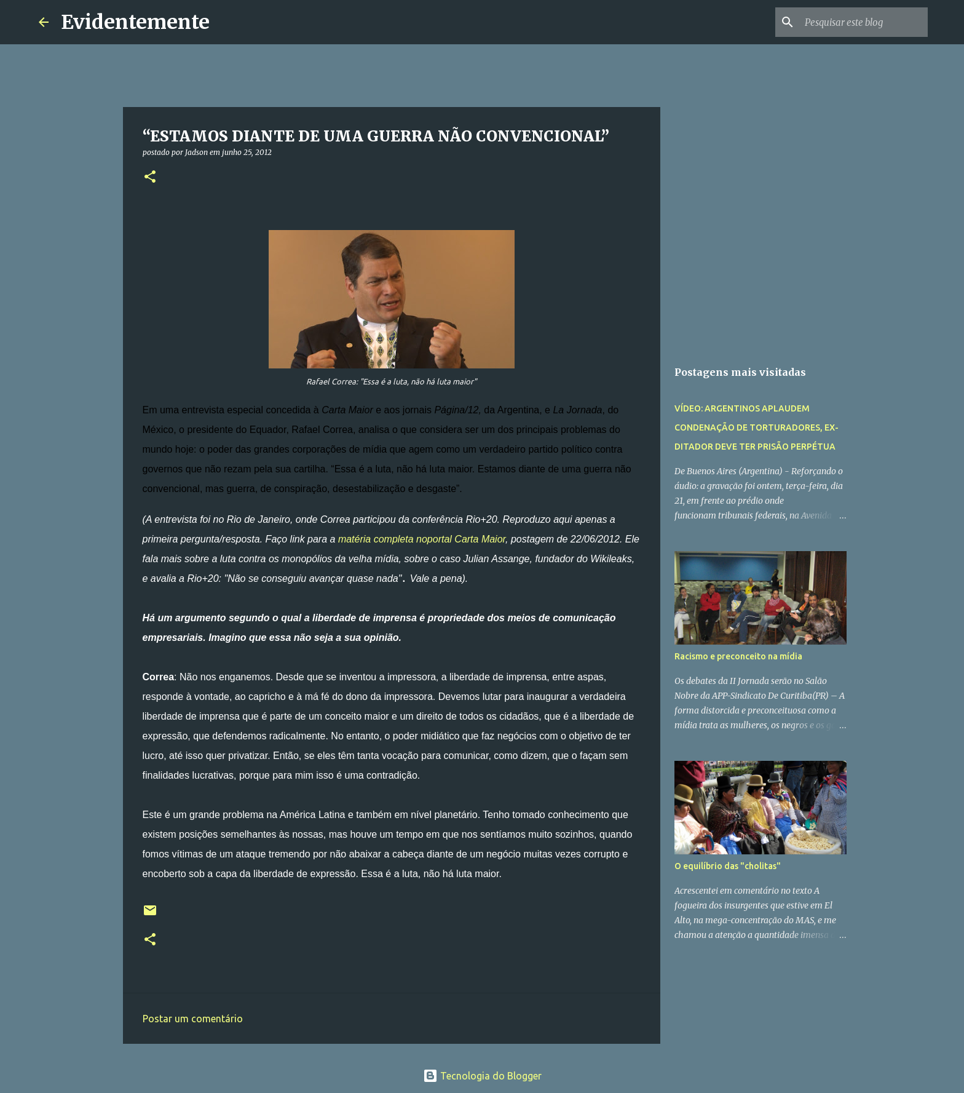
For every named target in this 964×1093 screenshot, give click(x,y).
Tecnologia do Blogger (482, 1075)
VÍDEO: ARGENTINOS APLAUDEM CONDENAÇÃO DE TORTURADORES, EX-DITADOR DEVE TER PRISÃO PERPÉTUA (756, 427)
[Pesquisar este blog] (863, 22)
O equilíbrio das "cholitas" (727, 866)
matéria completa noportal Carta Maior (421, 539)
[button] (150, 177)
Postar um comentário (193, 1018)
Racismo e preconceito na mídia (738, 656)
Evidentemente (135, 22)
